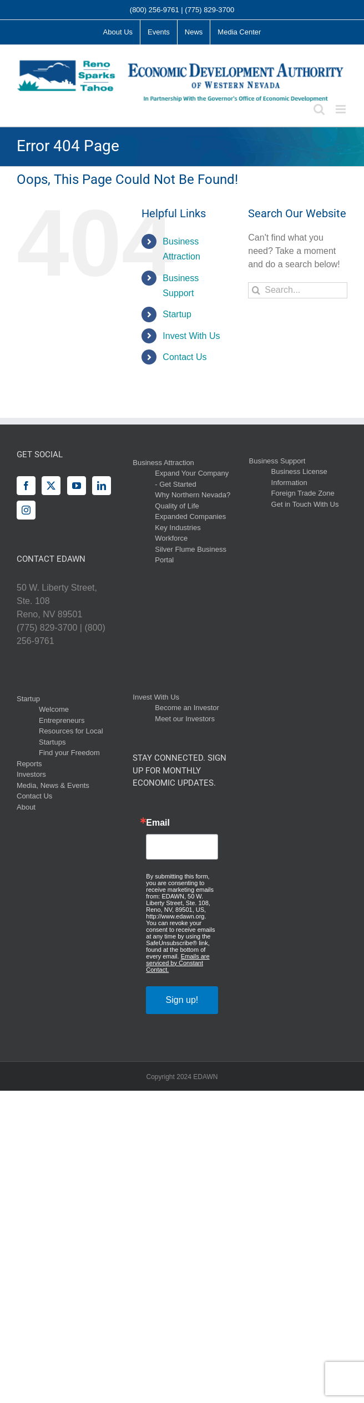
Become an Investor (187, 707)
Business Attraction (163, 462)
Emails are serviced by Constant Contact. (177, 963)
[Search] (256, 290)
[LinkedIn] (101, 485)
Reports (29, 764)
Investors (31, 774)
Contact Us (184, 357)
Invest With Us (191, 336)
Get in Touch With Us (305, 504)
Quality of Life (177, 506)
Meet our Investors (185, 719)
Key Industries (177, 527)
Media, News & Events (53, 785)
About (26, 807)
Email (158, 822)
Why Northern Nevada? (192, 495)
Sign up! (182, 1000)
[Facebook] (26, 485)
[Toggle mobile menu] (341, 109)
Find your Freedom (69, 752)
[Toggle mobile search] (319, 109)
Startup (177, 314)
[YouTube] (76, 485)
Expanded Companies (190, 516)
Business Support (277, 461)
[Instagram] (26, 510)
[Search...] (297, 290)
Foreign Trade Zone (303, 493)
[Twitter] (51, 485)
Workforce (171, 538)
